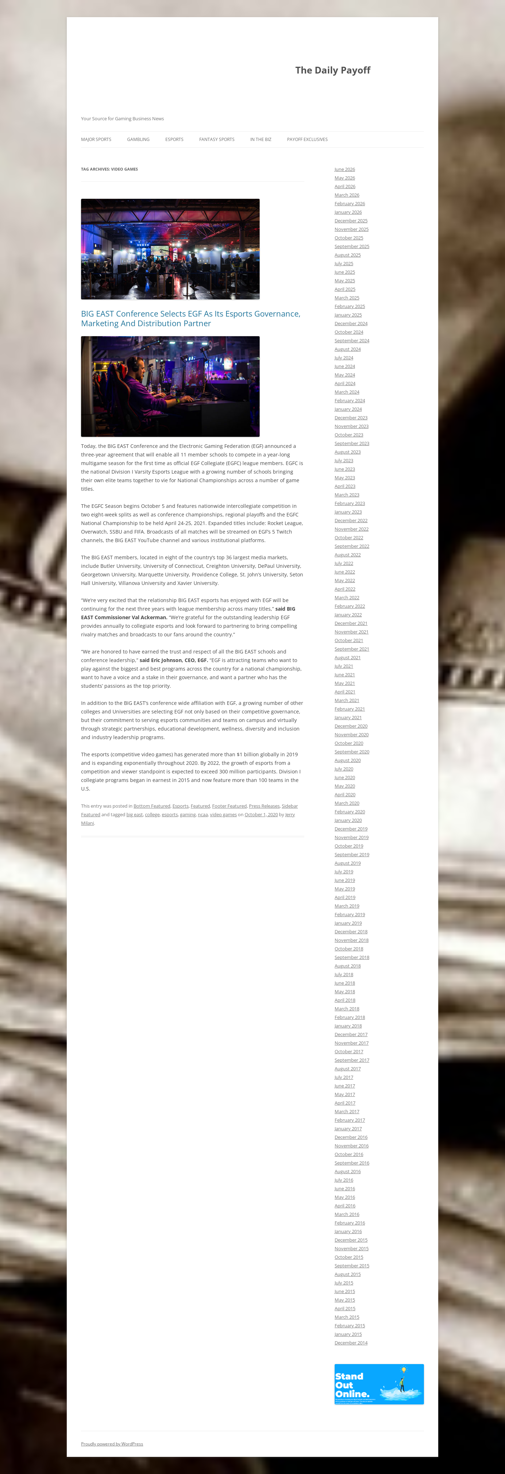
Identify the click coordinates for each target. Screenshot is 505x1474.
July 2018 (344, 974)
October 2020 (349, 743)
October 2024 (349, 332)
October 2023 (349, 434)
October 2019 (349, 846)
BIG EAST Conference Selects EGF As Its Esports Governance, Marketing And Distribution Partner (191, 318)
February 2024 (350, 400)
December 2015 (351, 1240)
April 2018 (345, 1000)
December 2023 (351, 417)
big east (134, 814)
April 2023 (345, 486)
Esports (174, 139)
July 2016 (344, 1180)
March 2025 (347, 297)
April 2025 (345, 289)
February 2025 (350, 306)
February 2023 (350, 503)
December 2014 (351, 1342)
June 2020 (345, 777)
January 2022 (348, 614)
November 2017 (352, 1043)
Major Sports (96, 139)
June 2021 (345, 674)
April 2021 (345, 691)
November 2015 (352, 1248)
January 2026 (348, 212)
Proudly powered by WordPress (112, 1444)
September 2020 (352, 751)
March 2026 (347, 195)
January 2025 (348, 315)
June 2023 (345, 469)
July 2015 (344, 1282)
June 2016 (345, 1188)
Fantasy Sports (217, 139)
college (152, 814)
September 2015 (352, 1265)
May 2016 (345, 1197)
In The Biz (260, 139)
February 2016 (350, 1223)
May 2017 (345, 1094)
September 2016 (352, 1163)
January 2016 (348, 1231)
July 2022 (344, 563)
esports (170, 814)
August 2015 (348, 1274)
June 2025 (345, 272)
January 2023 (348, 512)
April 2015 (345, 1308)
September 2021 (352, 649)
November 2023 (352, 426)
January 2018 (348, 1026)
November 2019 (352, 837)
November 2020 (352, 734)
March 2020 (347, 803)
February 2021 (350, 709)
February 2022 (350, 606)
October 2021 (349, 640)
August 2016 (348, 1171)
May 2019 (345, 888)
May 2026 (345, 178)
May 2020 (345, 786)
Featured (200, 806)
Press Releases (264, 806)
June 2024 (345, 366)
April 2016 (345, 1205)
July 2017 (344, 1077)
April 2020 (345, 794)
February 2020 (350, 811)
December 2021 (351, 623)
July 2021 (344, 666)
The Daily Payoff (332, 70)
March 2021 (347, 700)
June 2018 (345, 983)
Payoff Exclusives (307, 139)
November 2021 (352, 632)
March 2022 (347, 597)
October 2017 (349, 1051)
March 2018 (347, 1008)
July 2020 (344, 769)
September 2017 (352, 1060)
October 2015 (349, 1257)
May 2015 (345, 1300)
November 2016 (352, 1145)
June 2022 (345, 572)
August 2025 (348, 255)
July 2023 (344, 460)
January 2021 (348, 717)
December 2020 (351, 726)
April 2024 (345, 383)
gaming (188, 814)
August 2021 (348, 657)
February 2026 (350, 203)
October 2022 (349, 537)
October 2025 (349, 237)
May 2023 (345, 477)
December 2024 (351, 323)
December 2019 (351, 829)
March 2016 (347, 1214)
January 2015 (348, 1334)
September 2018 (352, 957)
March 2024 (347, 392)
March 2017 (347, 1111)
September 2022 (352, 546)
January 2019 (348, 923)
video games (223, 814)
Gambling (138, 139)
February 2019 (350, 914)
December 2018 (351, 931)
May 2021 (345, 683)
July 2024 (344, 357)
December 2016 (351, 1137)
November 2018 (352, 940)
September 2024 (352, 340)
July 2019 (344, 871)
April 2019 (345, 897)
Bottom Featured (152, 806)
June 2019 (345, 880)
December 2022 (351, 520)
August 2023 (348, 452)
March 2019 (347, 906)
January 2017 (348, 1128)
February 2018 (350, 1017)
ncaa (203, 814)
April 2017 (345, 1103)
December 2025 (351, 220)
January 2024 (348, 409)
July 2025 (344, 263)
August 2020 (348, 760)
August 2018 (348, 966)
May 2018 (345, 991)
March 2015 (347, 1317)
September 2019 (352, 854)
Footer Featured (229, 806)
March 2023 (347, 494)
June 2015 (345, 1291)
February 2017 (350, 1120)
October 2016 (349, 1154)
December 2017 (351, 1034)
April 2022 (345, 589)
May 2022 (345, 580)
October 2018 (349, 948)
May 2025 (345, 280)
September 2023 (352, 443)
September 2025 (352, 246)
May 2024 (345, 375)
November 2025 (352, 229)
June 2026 (345, 169)
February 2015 (350, 1325)
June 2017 (345, 1085)
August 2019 (348, 863)
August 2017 (348, 1068)
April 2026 (345, 186)
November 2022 (352, 529)
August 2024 (348, 349)
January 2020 (348, 820)
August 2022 (348, 554)
